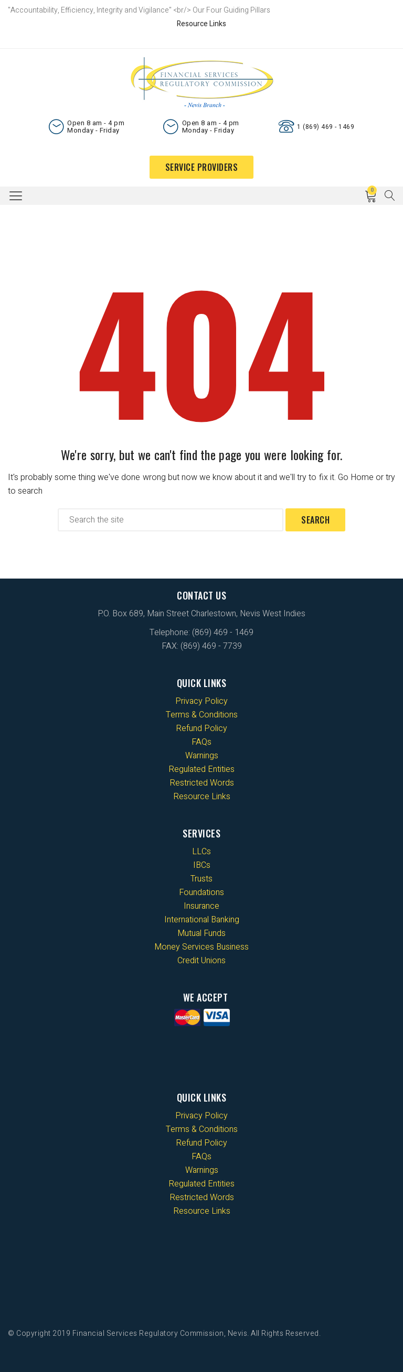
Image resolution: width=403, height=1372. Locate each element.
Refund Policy (201, 728)
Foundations (201, 892)
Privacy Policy (201, 701)
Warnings (201, 755)
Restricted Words (201, 783)
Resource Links (201, 23)
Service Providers (201, 167)
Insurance (201, 906)
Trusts (201, 879)
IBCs (201, 865)
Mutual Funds (201, 933)
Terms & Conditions (202, 715)
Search (315, 520)
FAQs (201, 742)
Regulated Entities (201, 769)
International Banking (201, 919)
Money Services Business (201, 947)
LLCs (201, 851)
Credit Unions (201, 960)
